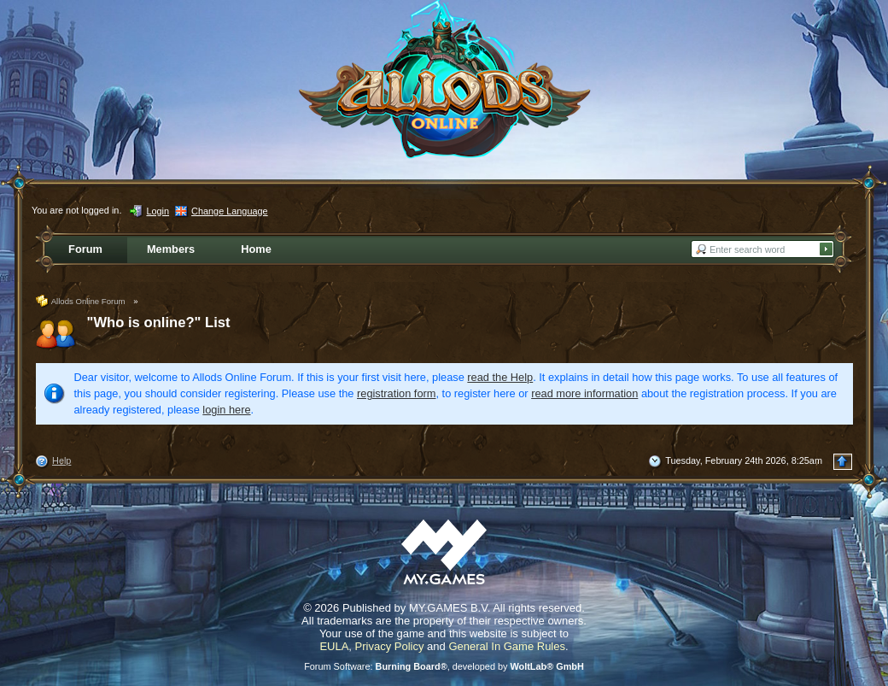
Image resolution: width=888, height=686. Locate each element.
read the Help (500, 377)
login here (226, 409)
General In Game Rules (506, 646)
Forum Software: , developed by (444, 666)
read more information (584, 393)
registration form (396, 393)
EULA (333, 646)
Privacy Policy (389, 646)
